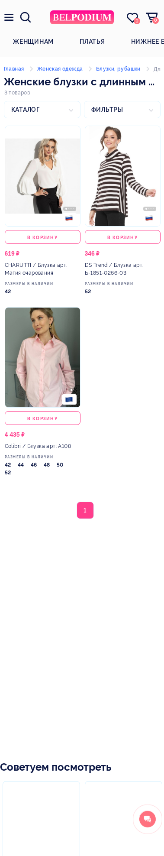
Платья (92, 41)
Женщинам (33, 41)
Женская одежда (60, 69)
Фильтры (107, 109)
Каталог (25, 109)
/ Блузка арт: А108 (38, 446)
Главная (14, 69)
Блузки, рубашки (118, 69)
